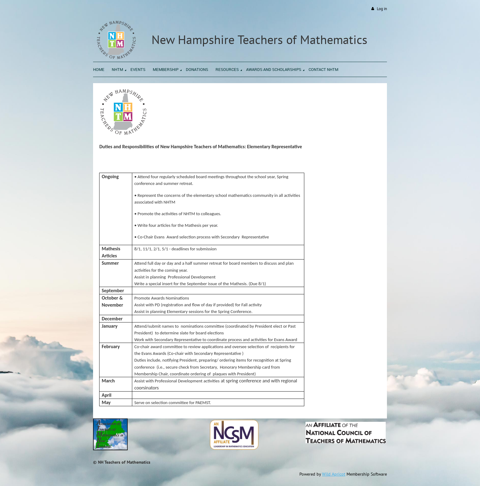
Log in (382, 8)
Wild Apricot (333, 474)
